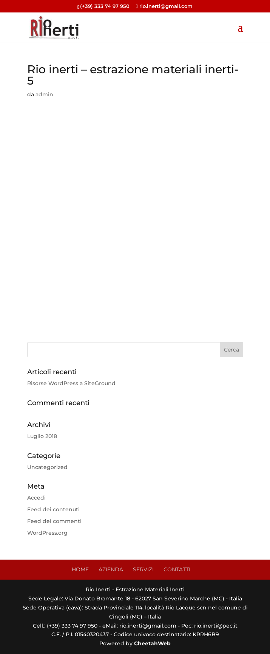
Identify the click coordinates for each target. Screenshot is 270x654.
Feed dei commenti (54, 521)
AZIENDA (111, 569)
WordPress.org (47, 532)
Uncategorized (47, 467)
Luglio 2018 (42, 436)
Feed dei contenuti (53, 509)
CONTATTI (177, 569)
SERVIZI (143, 569)
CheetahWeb (152, 643)
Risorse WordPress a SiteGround (71, 383)
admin (44, 94)
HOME (80, 569)
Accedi (36, 497)
